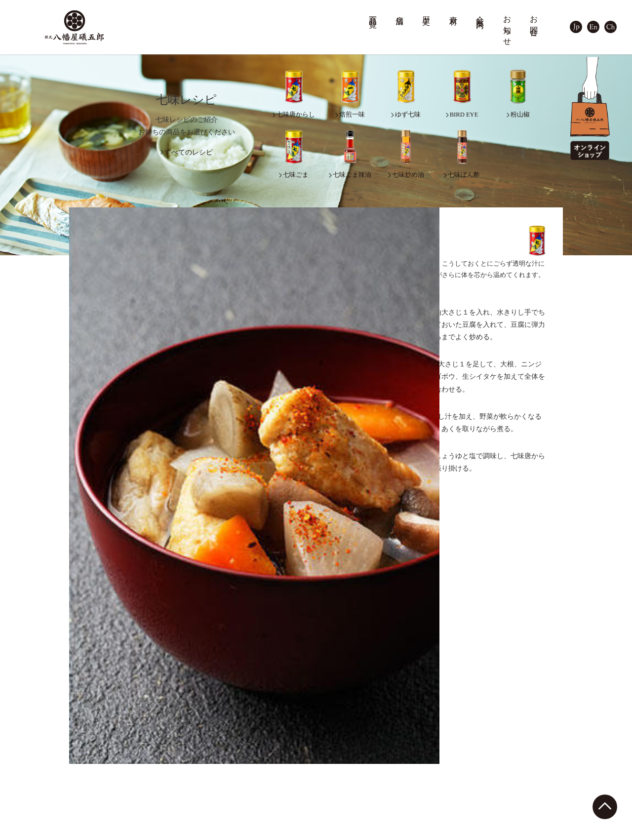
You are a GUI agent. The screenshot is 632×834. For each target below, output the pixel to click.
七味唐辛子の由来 (264, 824)
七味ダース (161, 773)
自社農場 (439, 773)
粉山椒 (61, 822)
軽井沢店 (252, 773)
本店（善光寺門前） (268, 743)
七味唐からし (70, 743)
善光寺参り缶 (164, 743)
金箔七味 (158, 753)
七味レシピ (343, 772)
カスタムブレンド (354, 790)
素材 (453, 11)
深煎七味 (64, 763)
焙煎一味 (64, 773)
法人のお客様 (347, 828)
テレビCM (441, 792)
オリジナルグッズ (171, 802)
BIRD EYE (66, 783)
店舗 (400, 11)
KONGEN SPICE (168, 822)
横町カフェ (255, 753)
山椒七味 (64, 812)
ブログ (524, 730)
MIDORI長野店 (260, 763)
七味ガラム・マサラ (80, 792)
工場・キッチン (449, 783)
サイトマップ (535, 787)
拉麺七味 (64, 802)
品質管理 (345, 753)
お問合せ (534, 22)
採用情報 (439, 763)
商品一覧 (373, 13)
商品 (51, 730)
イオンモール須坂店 (268, 783)
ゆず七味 (64, 753)
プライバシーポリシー (549, 805)
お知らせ (507, 26)
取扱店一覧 (255, 792)
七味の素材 (349, 743)
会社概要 (439, 743)
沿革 (433, 753)
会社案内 (480, 13)
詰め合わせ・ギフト (174, 783)
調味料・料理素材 (171, 812)
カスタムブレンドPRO (362, 809)
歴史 (426, 11)
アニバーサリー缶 (171, 763)
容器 (151, 792)
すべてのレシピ (188, 152)
